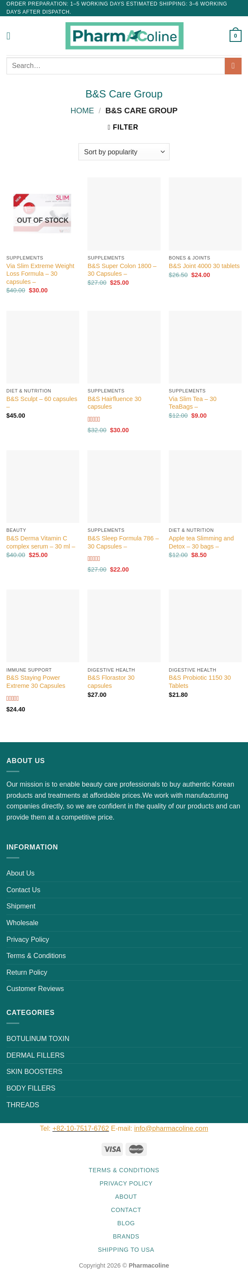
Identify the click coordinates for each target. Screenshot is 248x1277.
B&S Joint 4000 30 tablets (204, 265)
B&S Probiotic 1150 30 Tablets (200, 681)
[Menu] (11, 35)
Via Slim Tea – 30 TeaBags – (192, 402)
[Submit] (233, 66)
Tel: (46, 1128)
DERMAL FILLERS (35, 1055)
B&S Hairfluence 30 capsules (114, 402)
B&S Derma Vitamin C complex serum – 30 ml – (40, 542)
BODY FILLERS (30, 1088)
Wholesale (22, 922)
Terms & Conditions (36, 955)
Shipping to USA (126, 1249)
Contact (126, 1209)
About (126, 1196)
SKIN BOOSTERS (34, 1071)
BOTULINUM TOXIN (37, 1038)
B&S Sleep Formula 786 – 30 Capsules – (122, 542)
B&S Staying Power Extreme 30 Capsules (36, 681)
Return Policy (26, 972)
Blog (126, 1223)
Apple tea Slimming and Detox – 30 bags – (201, 542)
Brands (126, 1236)
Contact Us (23, 890)
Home (82, 110)
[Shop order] (123, 151)
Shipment (21, 906)
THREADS (22, 1105)
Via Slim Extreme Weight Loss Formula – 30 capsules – (40, 273)
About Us (20, 873)
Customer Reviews (35, 988)
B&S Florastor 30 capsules (110, 681)
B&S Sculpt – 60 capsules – (42, 402)
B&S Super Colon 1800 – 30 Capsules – (121, 269)
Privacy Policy (27, 939)
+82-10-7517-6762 (80, 1128)
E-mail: (159, 1128)
